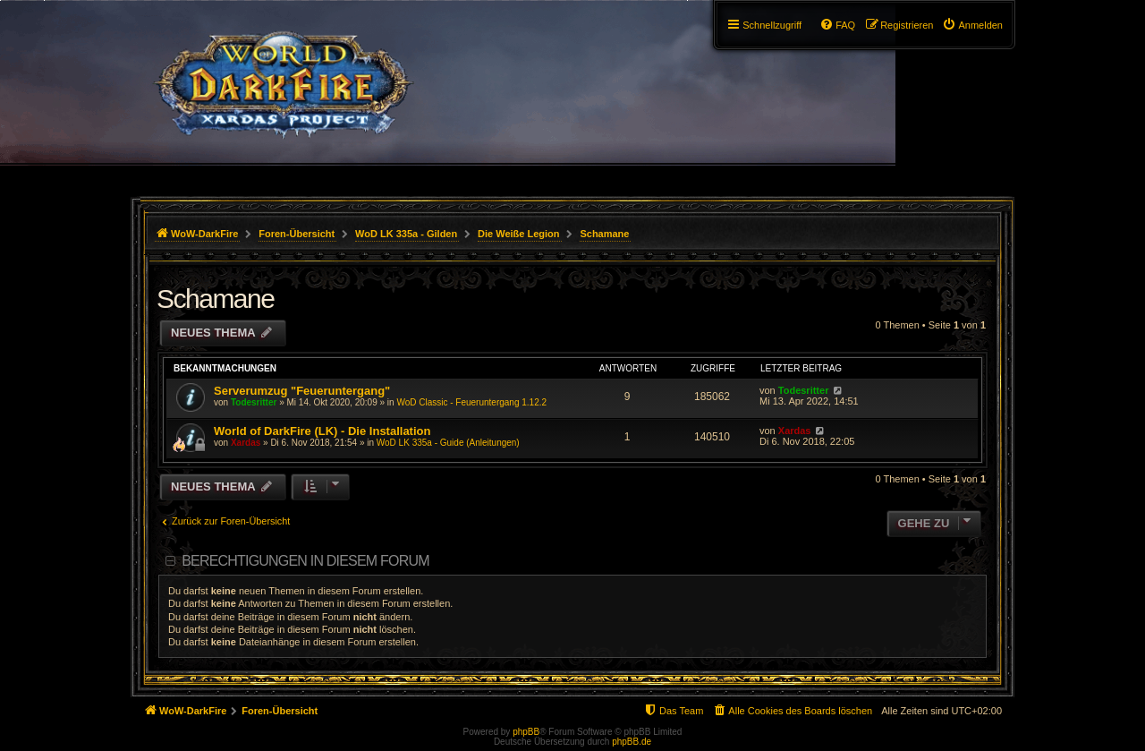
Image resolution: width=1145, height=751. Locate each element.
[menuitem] (972, 25)
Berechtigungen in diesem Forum (305, 560)
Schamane (215, 298)
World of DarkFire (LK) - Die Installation (322, 431)
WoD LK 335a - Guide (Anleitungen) (448, 443)
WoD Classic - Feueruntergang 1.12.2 (471, 402)
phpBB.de (631, 742)
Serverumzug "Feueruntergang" (302, 390)
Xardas (245, 443)
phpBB (526, 732)
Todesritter (254, 402)
